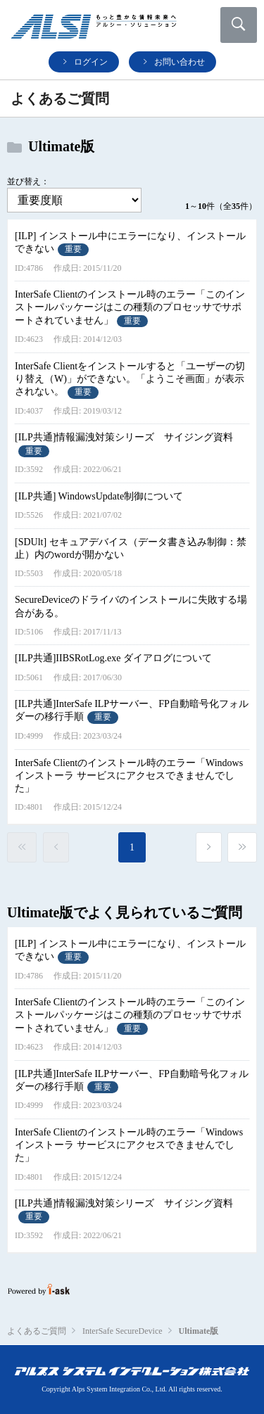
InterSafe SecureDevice (122, 1331)
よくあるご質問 (36, 1331)
